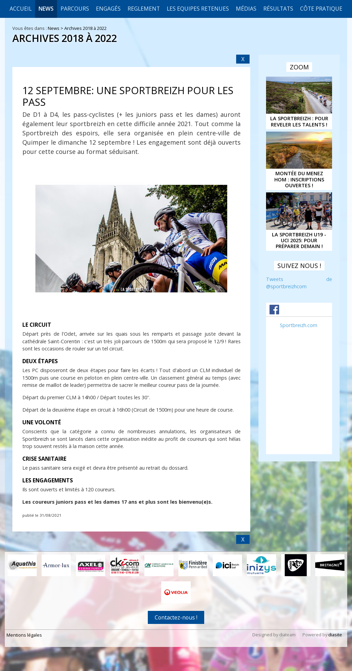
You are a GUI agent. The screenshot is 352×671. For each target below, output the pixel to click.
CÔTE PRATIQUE (321, 8)
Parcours (74, 8)
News (46, 8)
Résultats (278, 8)
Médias (246, 8)
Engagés (108, 8)
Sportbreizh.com (298, 325)
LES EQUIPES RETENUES (198, 8)
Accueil (21, 8)
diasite (335, 634)
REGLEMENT (144, 8)
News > (56, 28)
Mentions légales (24, 635)
